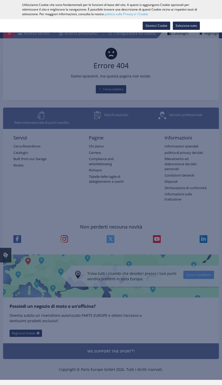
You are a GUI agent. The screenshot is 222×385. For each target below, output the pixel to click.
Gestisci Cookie (156, 25)
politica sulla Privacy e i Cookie (126, 14)
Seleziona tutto (186, 25)
